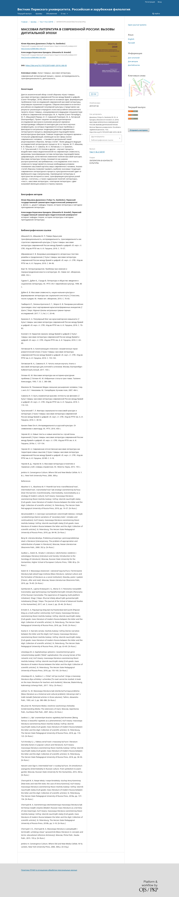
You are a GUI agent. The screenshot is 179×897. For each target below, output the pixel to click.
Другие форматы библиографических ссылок (102, 138)
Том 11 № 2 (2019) (46, 22)
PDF (94, 94)
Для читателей (133, 58)
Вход (160, 2)
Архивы (39, 13)
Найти (156, 13)
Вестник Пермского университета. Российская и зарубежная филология (73, 9)
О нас (63, 13)
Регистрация (150, 2)
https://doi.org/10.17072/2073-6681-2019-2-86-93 (46, 65)
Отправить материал (139, 130)
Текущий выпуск (24, 13)
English (131, 39)
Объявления (51, 13)
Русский (131, 43)
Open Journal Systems (137, 25)
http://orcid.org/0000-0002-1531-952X (33, 57)
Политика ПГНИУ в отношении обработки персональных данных (49, 870)
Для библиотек (134, 65)
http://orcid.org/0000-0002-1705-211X (33, 49)
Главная (24, 22)
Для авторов (133, 61)
